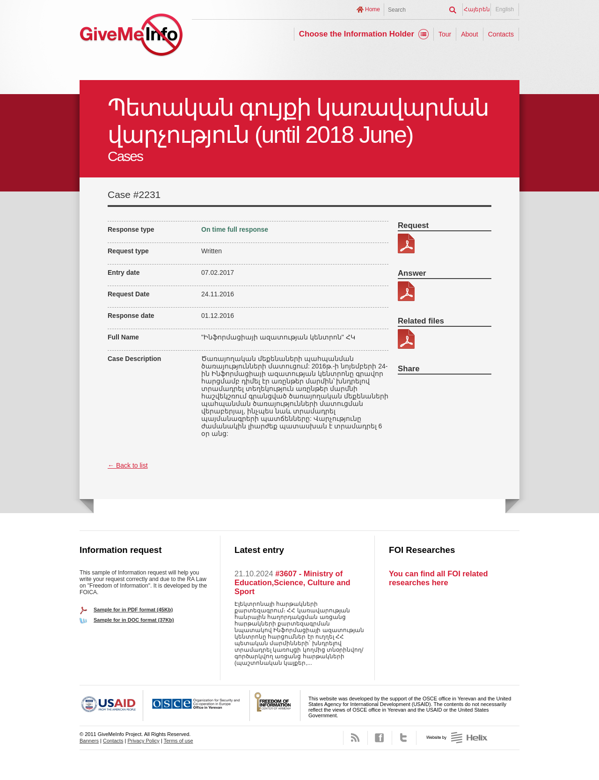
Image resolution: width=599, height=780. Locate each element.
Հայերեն (477, 9)
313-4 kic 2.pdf (406, 339)
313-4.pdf (406, 243)
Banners (89, 740)
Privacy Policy (143, 740)
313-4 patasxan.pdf (406, 291)
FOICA (275, 705)
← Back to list (128, 465)
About (469, 34)
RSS (355, 738)
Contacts (501, 34)
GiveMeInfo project (131, 36)
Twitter (404, 738)
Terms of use (178, 740)
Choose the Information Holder (356, 33)
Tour (444, 34)
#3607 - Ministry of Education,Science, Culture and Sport (292, 582)
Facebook (380, 738)
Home (372, 9)
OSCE (196, 705)
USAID (111, 705)
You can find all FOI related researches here (438, 578)
